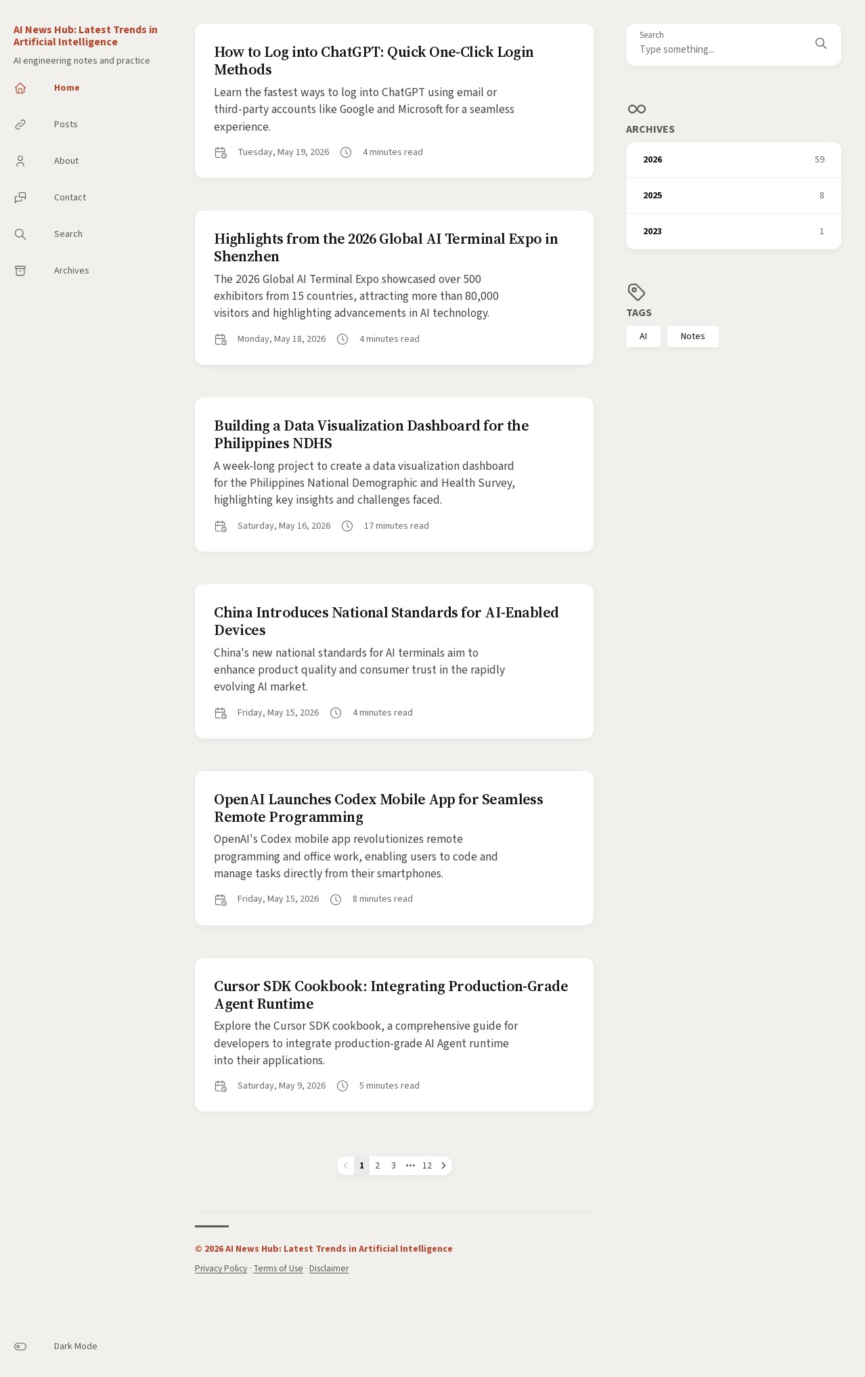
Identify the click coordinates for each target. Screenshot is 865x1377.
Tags (639, 312)
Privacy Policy (221, 1268)
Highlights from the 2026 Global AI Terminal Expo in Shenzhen (386, 247)
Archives (650, 129)
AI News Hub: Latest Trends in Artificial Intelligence (86, 35)
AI (643, 336)
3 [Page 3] (393, 1165)
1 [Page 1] (361, 1165)
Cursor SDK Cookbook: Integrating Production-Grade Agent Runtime (391, 994)
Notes (693, 336)
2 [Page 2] (377, 1165)
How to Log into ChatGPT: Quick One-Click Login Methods (374, 60)
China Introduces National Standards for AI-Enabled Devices (386, 621)
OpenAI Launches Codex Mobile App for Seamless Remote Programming (378, 808)
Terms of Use (278, 1268)
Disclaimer (329, 1268)
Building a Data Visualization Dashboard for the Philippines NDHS (371, 434)
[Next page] (443, 1165)
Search (652, 35)
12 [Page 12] (427, 1165)
